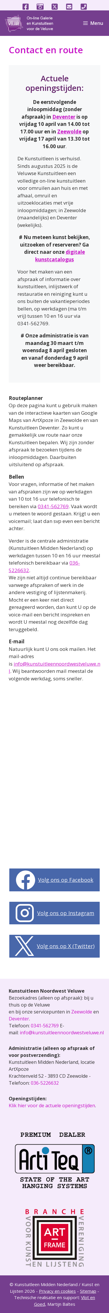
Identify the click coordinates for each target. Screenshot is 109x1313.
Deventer (63, 116)
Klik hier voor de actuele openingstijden (52, 1105)
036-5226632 (45, 1083)
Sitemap (88, 1291)
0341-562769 (53, 506)
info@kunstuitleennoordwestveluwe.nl (62, 1032)
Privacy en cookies (57, 1291)
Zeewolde (69, 131)
